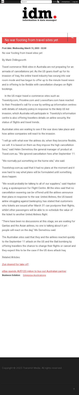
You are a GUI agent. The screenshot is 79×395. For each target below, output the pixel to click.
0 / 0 (54, 2)
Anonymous (66, 2)
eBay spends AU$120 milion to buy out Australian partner (34, 271)
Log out (75, 2)
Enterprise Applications (34, 275)
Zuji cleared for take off (15, 264)
